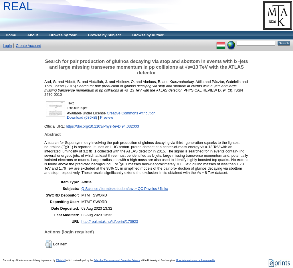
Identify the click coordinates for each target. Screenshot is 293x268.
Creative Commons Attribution (131, 113)
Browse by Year (63, 35)
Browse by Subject (104, 35)
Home (11, 35)
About (32, 35)
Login (7, 45)
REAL (18, 6)
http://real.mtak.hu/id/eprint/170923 (110, 221)
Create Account (28, 45)
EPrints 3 (61, 260)
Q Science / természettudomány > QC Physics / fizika (125, 188)
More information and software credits (195, 260)
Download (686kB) (82, 117)
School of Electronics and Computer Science (117, 260)
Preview (106, 117)
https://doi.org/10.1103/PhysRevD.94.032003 (102, 126)
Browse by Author (148, 35)
